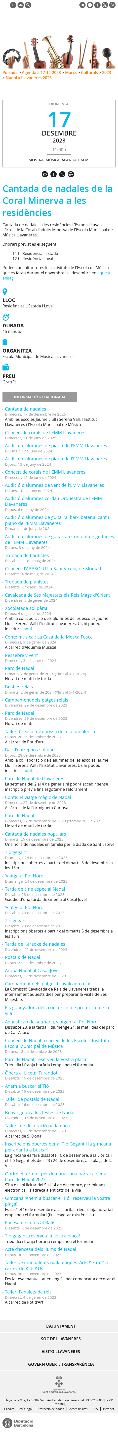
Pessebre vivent (21, 655)
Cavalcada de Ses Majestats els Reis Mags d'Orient (57, 595)
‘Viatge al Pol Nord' (24, 876)
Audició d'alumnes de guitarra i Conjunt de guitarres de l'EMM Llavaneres (59, 539)
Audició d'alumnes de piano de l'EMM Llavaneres (56, 445)
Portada (10, 72)
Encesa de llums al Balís (30, 1222)
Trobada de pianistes (27, 582)
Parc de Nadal (19, 668)
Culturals (89, 72)
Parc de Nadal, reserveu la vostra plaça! (46, 1059)
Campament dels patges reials (36, 700)
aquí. (28, 629)
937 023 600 (94, 1400)
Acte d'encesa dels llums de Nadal (40, 1249)
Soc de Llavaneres (61, 1339)
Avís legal (26, 1409)
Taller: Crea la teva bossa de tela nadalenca (50, 731)
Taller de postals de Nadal (32, 1099)
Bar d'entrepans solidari (30, 750)
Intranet (108, 1409)
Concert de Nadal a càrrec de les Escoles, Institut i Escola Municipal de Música (57, 1043)
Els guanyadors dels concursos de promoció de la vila (57, 1010)
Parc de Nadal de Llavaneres (34, 779)
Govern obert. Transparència (61, 1364)
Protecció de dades (51, 1409)
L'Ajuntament (61, 1326)
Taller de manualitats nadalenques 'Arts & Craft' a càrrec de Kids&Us (56, 1265)
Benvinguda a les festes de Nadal (40, 1112)
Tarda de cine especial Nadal (35, 889)
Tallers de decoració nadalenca (37, 1126)
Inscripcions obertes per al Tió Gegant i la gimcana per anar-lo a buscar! (58, 1146)
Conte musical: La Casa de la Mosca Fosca (49, 637)
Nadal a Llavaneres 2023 (29, 77)
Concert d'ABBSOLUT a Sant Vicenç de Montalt (53, 569)
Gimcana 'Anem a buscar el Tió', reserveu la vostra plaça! (57, 1201)
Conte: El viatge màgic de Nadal (38, 797)
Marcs (71, 72)
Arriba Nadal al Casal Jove (32, 970)
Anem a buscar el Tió (27, 1086)
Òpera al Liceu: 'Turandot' (31, 1073)
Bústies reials (19, 687)
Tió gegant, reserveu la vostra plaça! (42, 1236)
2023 (106, 72)
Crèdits (9, 1409)
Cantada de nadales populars (35, 834)
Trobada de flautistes (27, 555)
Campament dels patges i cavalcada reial (47, 984)
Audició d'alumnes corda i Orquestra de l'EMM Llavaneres (53, 501)
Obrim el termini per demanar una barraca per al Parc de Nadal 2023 (56, 1176)
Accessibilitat (78, 1409)
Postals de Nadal (22, 957)
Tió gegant (16, 852)
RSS (95, 1409)
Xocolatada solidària (26, 608)
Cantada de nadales (25, 409)
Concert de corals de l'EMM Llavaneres (45, 432)
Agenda (29, 72)
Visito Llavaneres (61, 1351)
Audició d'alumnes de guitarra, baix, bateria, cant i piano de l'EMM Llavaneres (57, 520)
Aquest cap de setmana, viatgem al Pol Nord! (52, 1022)
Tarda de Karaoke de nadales (35, 944)
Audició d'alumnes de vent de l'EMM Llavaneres (54, 485)
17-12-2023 (50, 72)
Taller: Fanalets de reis (28, 1292)
